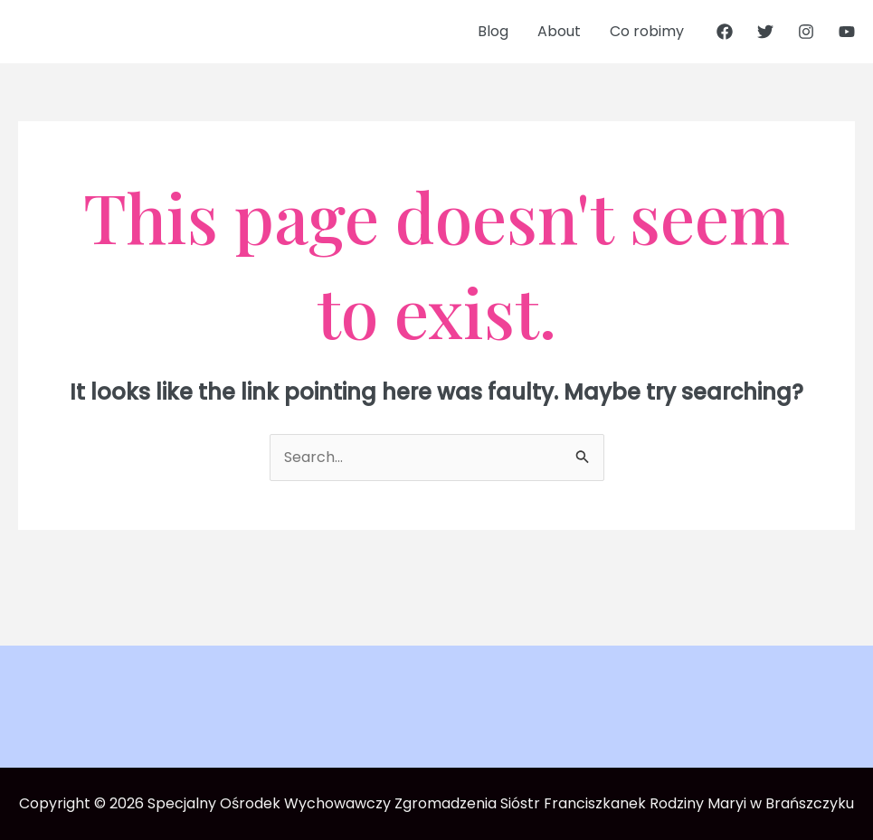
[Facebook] (724, 32)
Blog (493, 31)
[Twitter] (765, 32)
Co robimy (647, 31)
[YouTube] (847, 32)
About (559, 31)
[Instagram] (806, 32)
